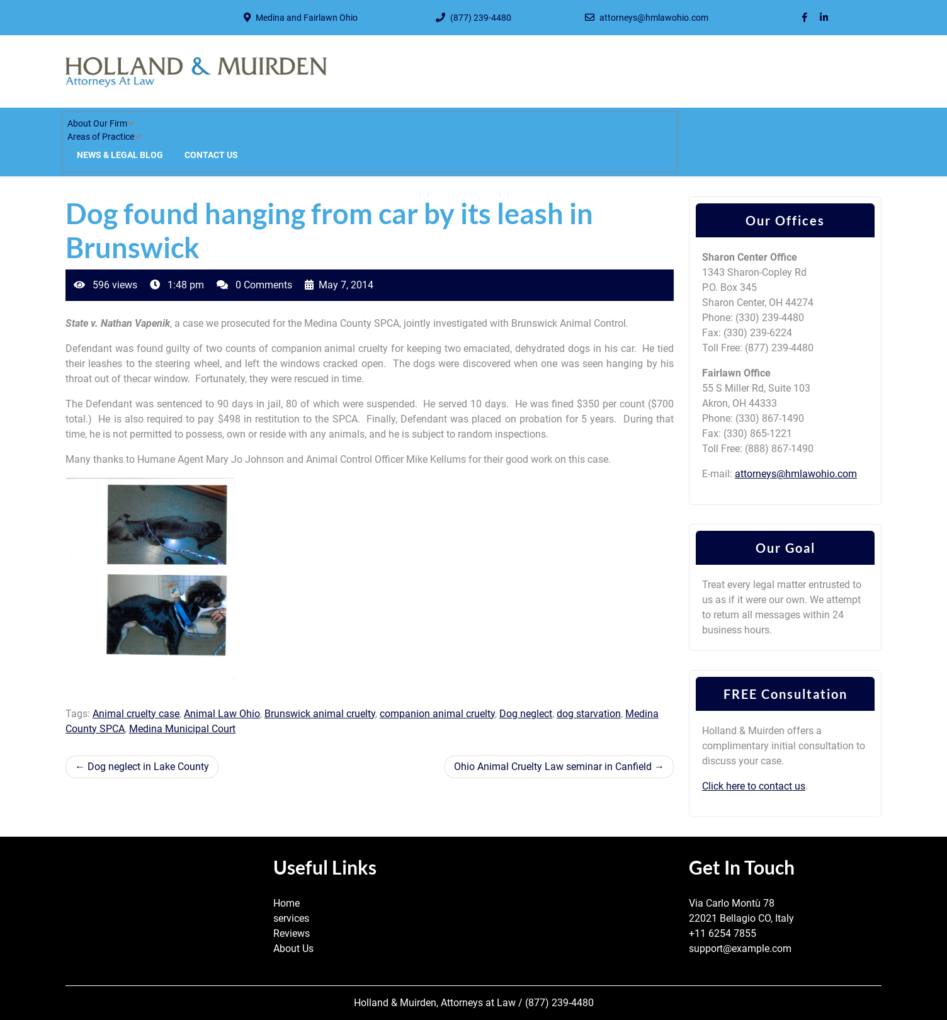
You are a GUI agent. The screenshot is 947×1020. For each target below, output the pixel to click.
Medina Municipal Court (182, 729)
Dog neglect (525, 714)
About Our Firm (97, 123)
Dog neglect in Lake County (148, 767)
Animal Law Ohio (222, 714)
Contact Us (211, 155)
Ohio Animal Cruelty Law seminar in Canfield (553, 767)
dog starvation (589, 714)
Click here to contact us (753, 786)
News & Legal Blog (120, 155)
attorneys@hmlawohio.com (653, 18)
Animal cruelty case (136, 714)
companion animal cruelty (437, 714)
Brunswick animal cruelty (319, 714)
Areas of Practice (100, 137)
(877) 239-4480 (480, 18)
